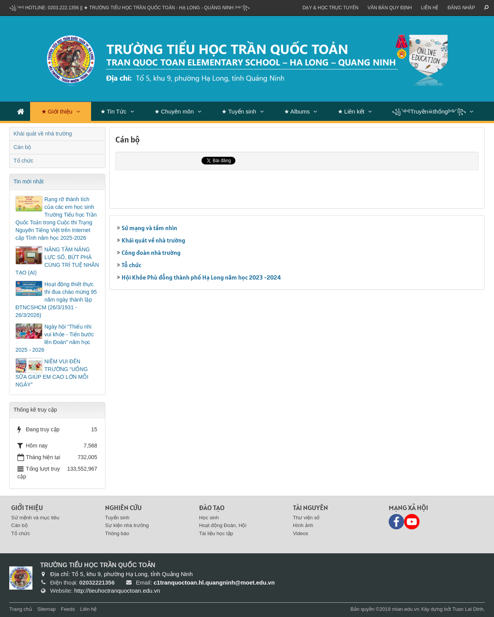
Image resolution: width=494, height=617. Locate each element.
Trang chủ (20, 609)
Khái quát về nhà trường (153, 240)
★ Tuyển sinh (239, 111)
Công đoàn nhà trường (151, 252)
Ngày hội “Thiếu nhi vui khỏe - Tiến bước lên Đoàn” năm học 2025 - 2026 (54, 338)
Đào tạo (212, 507)
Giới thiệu (27, 507)
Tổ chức (131, 265)
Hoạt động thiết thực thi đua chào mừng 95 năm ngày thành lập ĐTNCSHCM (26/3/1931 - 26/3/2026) (56, 299)
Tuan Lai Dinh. (468, 609)
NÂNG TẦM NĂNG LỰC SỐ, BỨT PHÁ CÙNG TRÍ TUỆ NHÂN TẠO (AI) (57, 261)
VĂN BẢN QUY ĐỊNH (389, 7)
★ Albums (297, 111)
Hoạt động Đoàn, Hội (223, 525)
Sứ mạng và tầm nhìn (149, 228)
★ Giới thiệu (57, 111)
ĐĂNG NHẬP (461, 7)
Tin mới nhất (29, 181)
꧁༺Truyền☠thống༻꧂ (429, 111)
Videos (300, 533)
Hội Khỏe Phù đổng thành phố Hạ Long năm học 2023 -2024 (201, 277)
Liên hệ (430, 7)
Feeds (68, 609)
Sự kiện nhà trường (127, 525)
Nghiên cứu (123, 507)
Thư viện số (306, 517)
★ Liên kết (351, 111)
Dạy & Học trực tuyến (331, 7)
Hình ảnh (303, 525)
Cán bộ (22, 147)
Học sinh (209, 517)
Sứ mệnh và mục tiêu (35, 517)
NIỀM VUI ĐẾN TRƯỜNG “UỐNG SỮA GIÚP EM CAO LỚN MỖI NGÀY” (51, 373)
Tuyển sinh (117, 517)
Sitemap (46, 609)
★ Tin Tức (113, 111)
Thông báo (117, 533)
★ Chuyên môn (174, 111)
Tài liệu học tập (216, 533)
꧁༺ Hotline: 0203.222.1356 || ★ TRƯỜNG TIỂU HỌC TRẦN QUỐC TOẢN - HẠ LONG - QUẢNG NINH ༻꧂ (129, 7)
